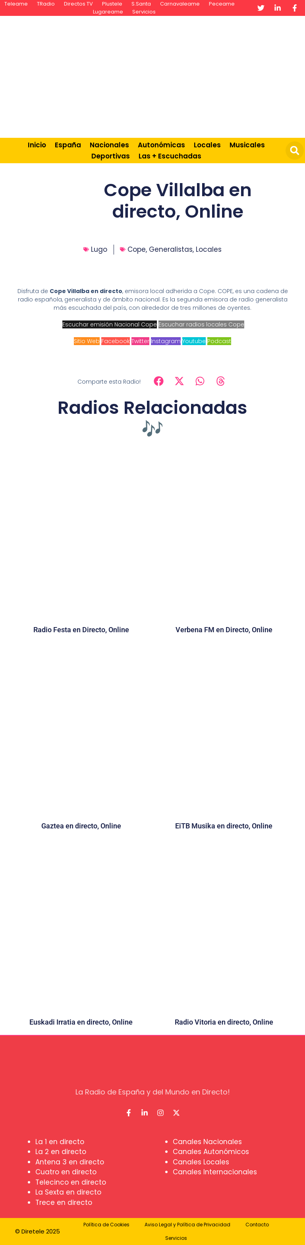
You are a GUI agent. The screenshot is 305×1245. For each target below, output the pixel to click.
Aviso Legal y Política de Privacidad (187, 1224)
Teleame (16, 4)
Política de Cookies (106, 1224)
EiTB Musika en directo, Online (223, 826)
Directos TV (78, 4)
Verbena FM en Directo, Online (224, 629)
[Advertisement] (200, 75)
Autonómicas (161, 145)
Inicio (37, 145)
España (68, 145)
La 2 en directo (60, 1151)
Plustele (112, 4)
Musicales (247, 145)
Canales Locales (201, 1162)
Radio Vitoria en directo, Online (224, 1022)
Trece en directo (63, 1202)
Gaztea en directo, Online (81, 826)
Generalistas (171, 249)
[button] (295, 150)
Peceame (222, 4)
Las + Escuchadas (170, 156)
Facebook (115, 341)
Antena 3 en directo (69, 1162)
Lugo (99, 249)
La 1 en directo (59, 1142)
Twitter (140, 341)
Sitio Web (87, 341)
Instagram (166, 341)
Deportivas (110, 156)
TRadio (46, 4)
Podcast (219, 341)
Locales (207, 145)
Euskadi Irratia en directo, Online (81, 1022)
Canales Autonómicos (211, 1151)
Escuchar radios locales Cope (201, 324)
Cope (136, 249)
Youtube (194, 341)
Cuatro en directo (66, 1172)
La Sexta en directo (68, 1192)
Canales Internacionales (215, 1172)
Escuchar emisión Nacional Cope (109, 324)
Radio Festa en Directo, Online (81, 629)
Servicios (144, 11)
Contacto (257, 1224)
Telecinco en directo (70, 1182)
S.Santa (141, 4)
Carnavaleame (180, 4)
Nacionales (109, 145)
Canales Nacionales (207, 1142)
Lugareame (108, 11)
